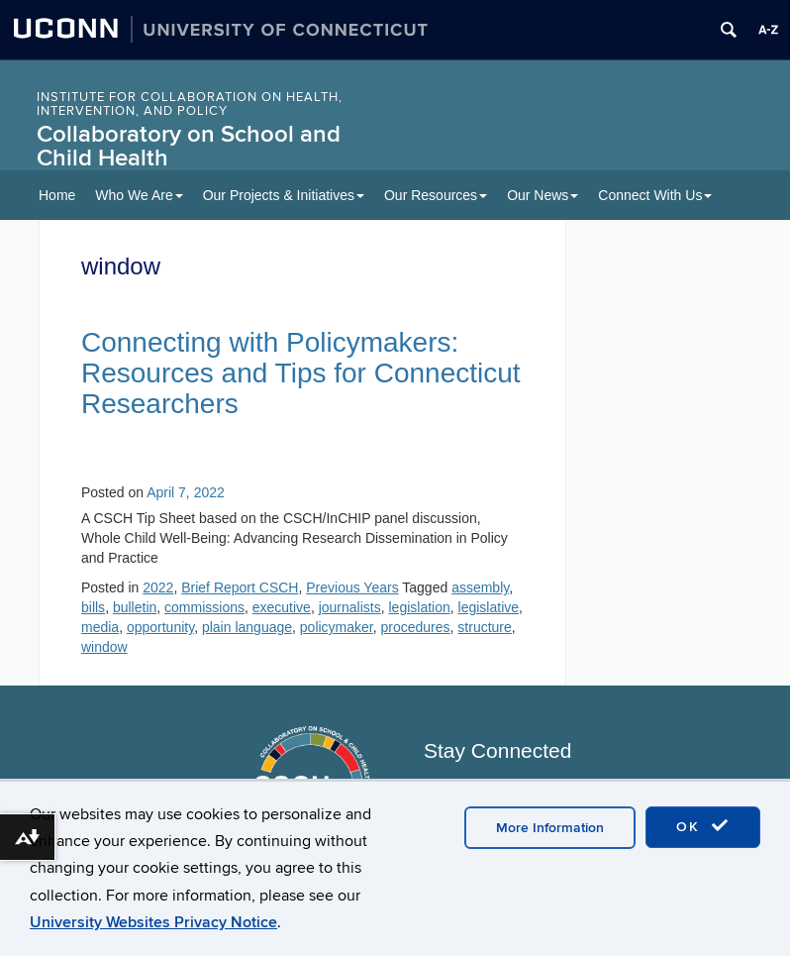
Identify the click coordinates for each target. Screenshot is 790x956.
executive (281, 607)
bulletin (134, 607)
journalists (350, 607)
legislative (488, 607)
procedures (415, 627)
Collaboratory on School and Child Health (189, 146)
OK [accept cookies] (703, 826)
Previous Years (352, 587)
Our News (542, 195)
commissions (204, 607)
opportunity (160, 627)
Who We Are (138, 195)
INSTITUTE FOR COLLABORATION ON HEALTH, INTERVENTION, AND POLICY (190, 104)
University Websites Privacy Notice (153, 922)
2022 (158, 587)
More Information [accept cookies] (550, 827)
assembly (480, 587)
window (104, 647)
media (100, 627)
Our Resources (435, 195)
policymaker (336, 627)
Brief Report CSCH (239, 587)
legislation (419, 607)
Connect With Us (655, 195)
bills (93, 607)
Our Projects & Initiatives (283, 195)
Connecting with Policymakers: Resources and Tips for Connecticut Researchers (301, 373)
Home (57, 195)
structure (484, 627)
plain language (247, 627)
